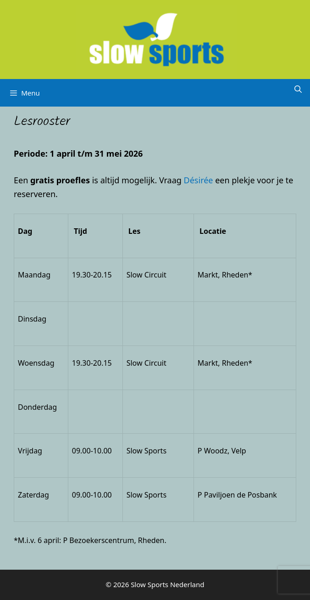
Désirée (198, 180)
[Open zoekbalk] (298, 89)
